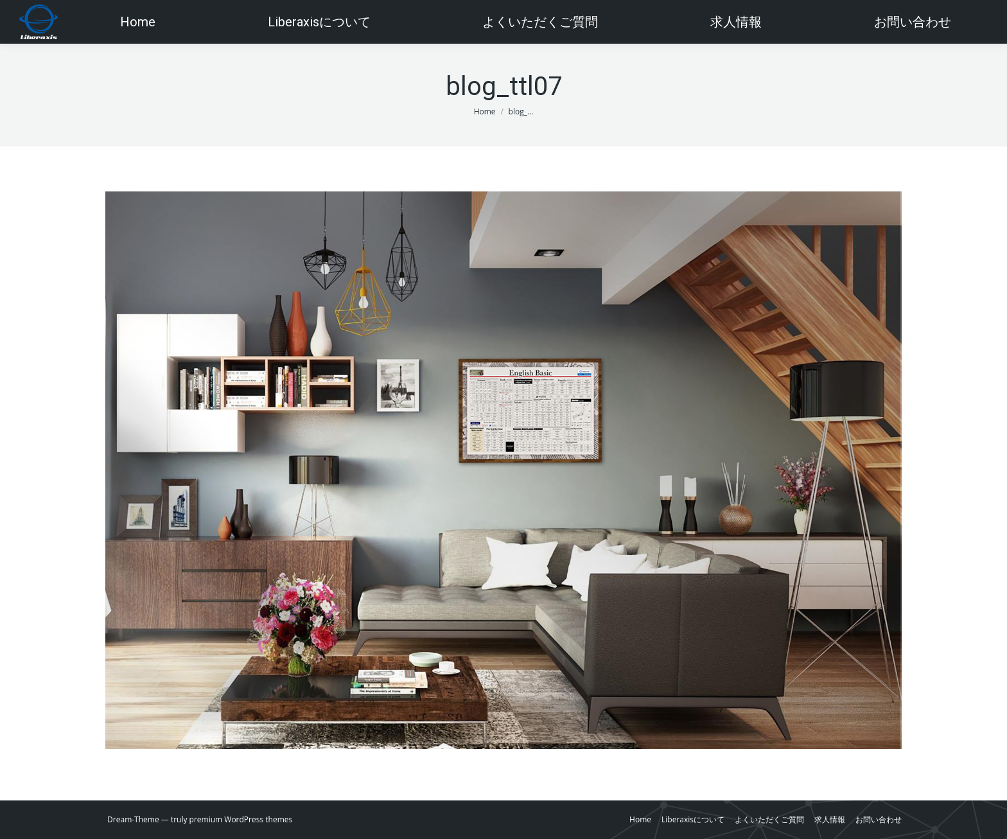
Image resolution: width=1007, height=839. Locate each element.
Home (485, 111)
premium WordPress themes (241, 819)
